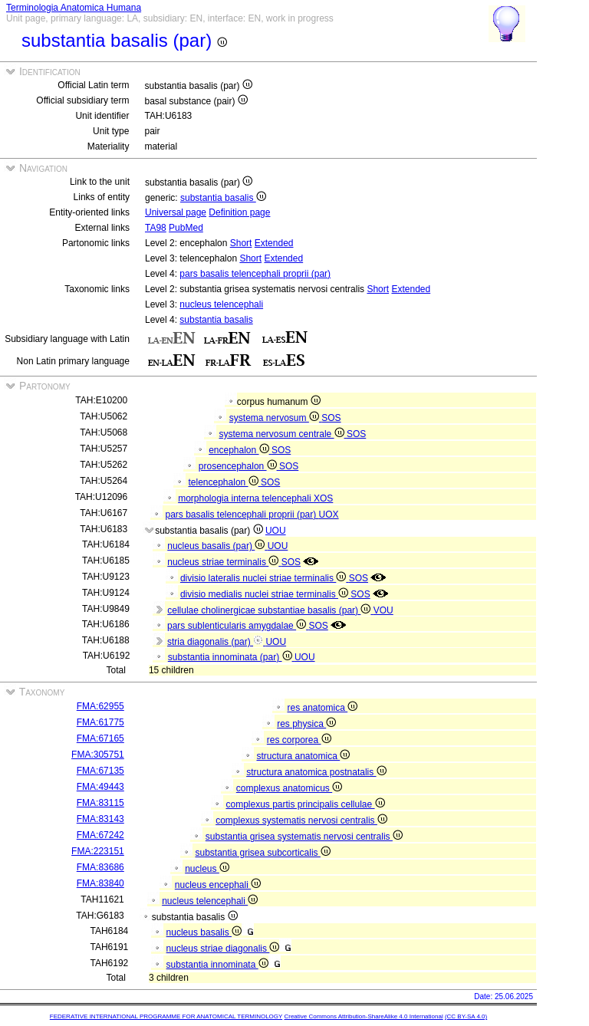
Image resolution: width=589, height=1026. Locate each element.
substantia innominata (217, 964)
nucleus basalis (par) (217, 546)
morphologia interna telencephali (246, 498)
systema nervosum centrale (283, 434)
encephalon (240, 450)
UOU (275, 530)
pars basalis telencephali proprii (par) (255, 273)
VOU (383, 610)
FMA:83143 (100, 819)
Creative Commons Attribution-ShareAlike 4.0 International (363, 1016)
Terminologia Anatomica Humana (73, 7)
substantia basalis (223, 197)
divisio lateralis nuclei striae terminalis (264, 578)
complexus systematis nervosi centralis (301, 820)
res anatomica (322, 707)
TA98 (155, 227)
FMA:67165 (100, 738)
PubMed (186, 227)
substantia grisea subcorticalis (262, 852)
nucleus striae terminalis (224, 562)
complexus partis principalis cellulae (304, 804)
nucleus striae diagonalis (223, 948)
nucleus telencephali (221, 304)
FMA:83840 (100, 883)
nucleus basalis (204, 932)
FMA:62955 (100, 706)
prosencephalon (239, 466)
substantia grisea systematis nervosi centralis (304, 836)
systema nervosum (275, 418)
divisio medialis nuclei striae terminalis (265, 594)
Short (241, 243)
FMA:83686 (100, 867)
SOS (331, 418)
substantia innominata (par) (231, 657)
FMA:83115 (100, 802)
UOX (329, 514)
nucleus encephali (218, 885)
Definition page (239, 212)
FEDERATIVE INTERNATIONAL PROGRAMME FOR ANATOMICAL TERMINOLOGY (166, 1016)
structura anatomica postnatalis (316, 772)
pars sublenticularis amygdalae (237, 625)
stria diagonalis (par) (216, 641)
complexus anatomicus (289, 788)
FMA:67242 (100, 835)
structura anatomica (303, 756)
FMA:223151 (97, 851)
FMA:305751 (97, 754)
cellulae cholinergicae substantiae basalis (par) (270, 610)
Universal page (175, 212)
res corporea (299, 740)
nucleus (207, 868)
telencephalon (225, 482)
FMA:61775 (100, 722)
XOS (323, 498)
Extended (274, 243)
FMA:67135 (100, 770)
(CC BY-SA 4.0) (466, 1016)
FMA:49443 (100, 786)
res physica (306, 724)
